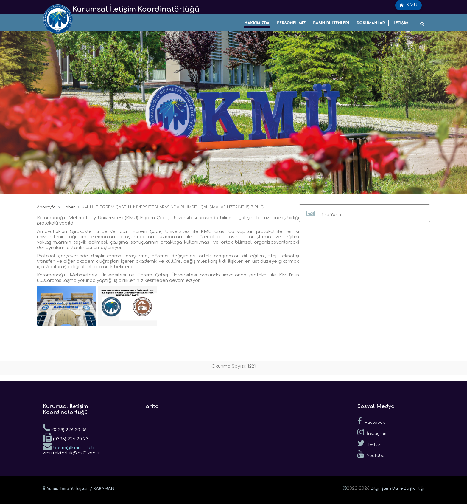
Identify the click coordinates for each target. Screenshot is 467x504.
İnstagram (372, 432)
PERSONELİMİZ (291, 23)
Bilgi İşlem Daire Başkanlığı (397, 488)
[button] (364, 213)
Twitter (369, 443)
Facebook (371, 421)
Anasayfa (46, 207)
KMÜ (408, 5)
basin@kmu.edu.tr (69, 445)
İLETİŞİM (400, 23)
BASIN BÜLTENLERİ (331, 23)
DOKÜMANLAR (371, 23)
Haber (69, 207)
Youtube (370, 454)
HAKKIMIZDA (257, 23)
